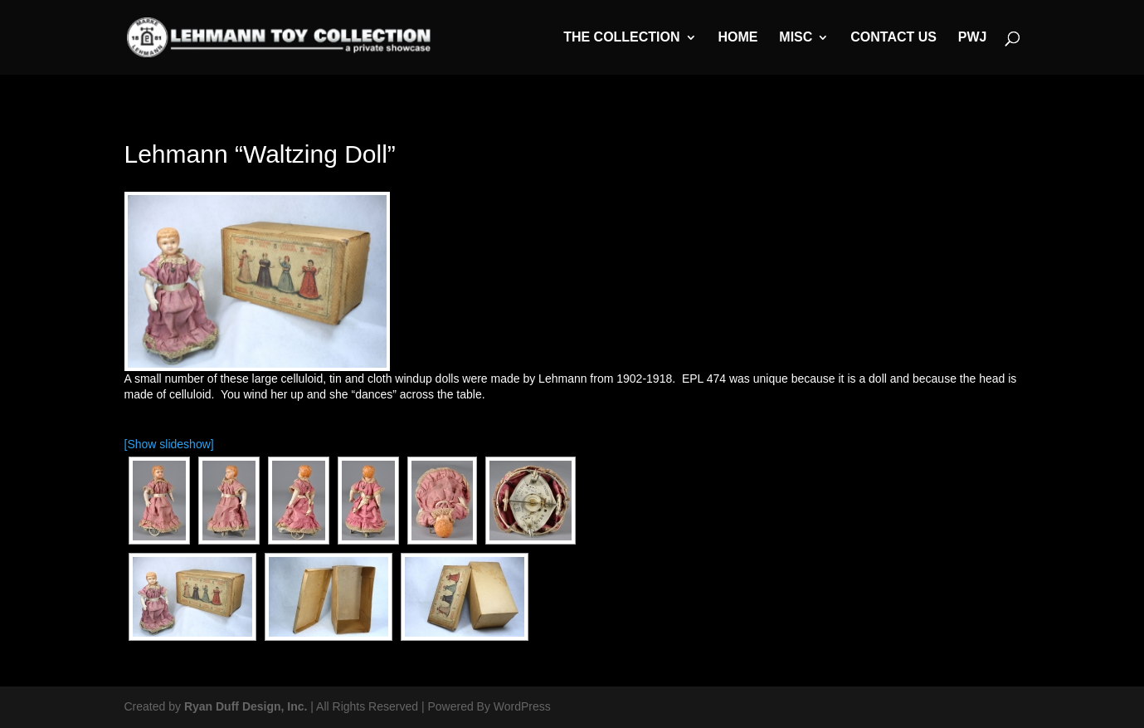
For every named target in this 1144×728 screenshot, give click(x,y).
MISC (795, 38)
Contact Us (893, 38)
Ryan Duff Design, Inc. (246, 706)
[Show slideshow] (169, 444)
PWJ (972, 38)
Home (737, 38)
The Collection (621, 38)
